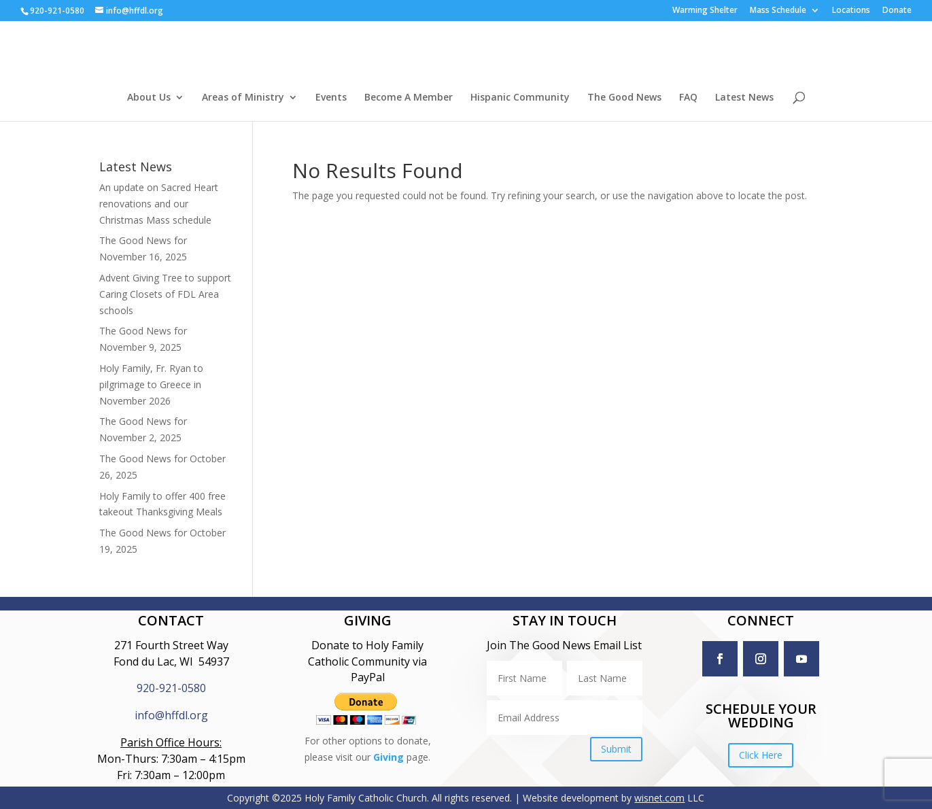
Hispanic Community (520, 97)
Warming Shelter (705, 11)
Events (331, 97)
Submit (616, 748)
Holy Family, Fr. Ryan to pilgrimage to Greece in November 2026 (151, 384)
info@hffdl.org (171, 715)
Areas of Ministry (243, 97)
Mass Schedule (778, 11)
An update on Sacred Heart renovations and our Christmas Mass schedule (158, 203)
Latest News (744, 97)
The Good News (624, 97)
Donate (897, 11)
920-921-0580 (171, 688)
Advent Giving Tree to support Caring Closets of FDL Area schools (165, 294)
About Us (149, 97)
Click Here (760, 754)
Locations (851, 11)
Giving (388, 757)
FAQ (688, 97)
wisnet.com (659, 797)
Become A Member (408, 97)
